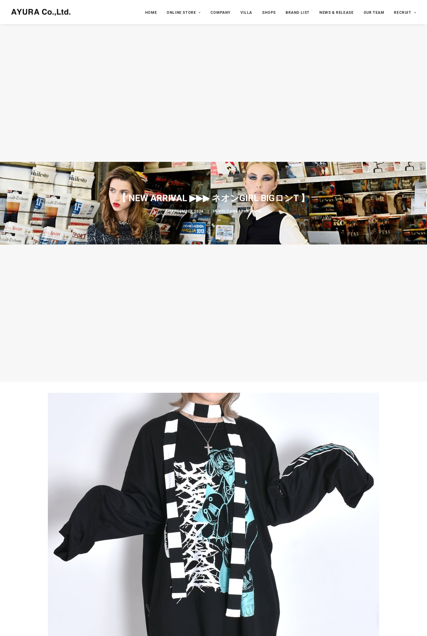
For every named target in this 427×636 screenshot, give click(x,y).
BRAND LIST (298, 12)
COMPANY (220, 12)
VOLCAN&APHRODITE (239, 211)
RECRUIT (405, 12)
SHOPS (269, 12)
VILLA (246, 12)
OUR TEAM (374, 12)
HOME (151, 12)
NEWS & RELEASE (336, 12)
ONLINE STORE (184, 12)
